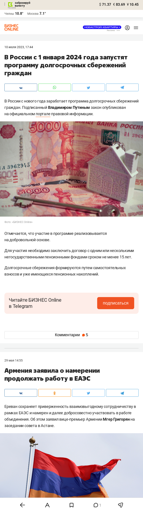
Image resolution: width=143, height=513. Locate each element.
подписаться (115, 303)
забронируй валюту (22, 4)
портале (43, 113)
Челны (9, 13)
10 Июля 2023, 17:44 (18, 47)
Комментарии (71, 335)
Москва (33, 13)
